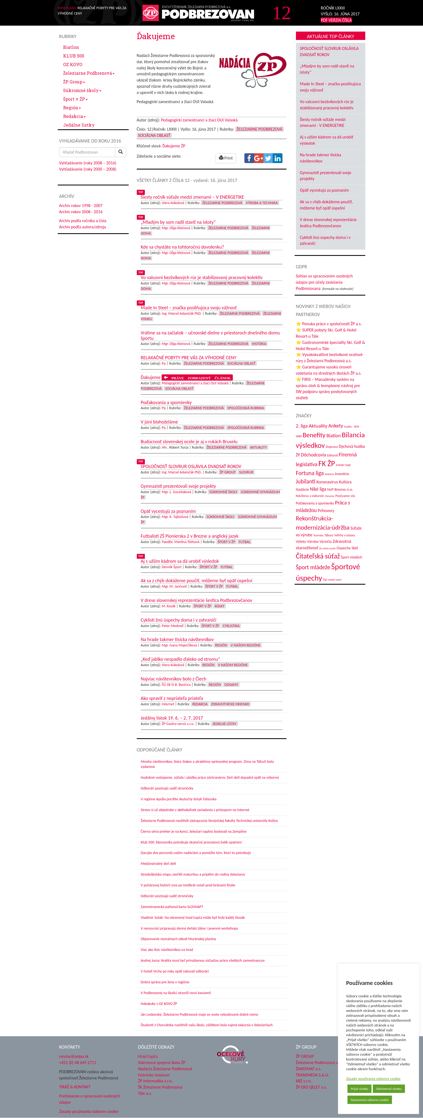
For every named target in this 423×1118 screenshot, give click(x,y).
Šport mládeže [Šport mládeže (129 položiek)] (313, 567)
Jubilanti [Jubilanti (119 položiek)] (305, 481)
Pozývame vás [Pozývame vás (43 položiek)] (345, 496)
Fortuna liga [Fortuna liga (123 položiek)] (310, 473)
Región (72, 107)
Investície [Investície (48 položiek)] (342, 474)
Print (226, 158)
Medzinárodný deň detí (158, 863)
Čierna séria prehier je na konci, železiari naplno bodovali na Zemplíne (194, 831)
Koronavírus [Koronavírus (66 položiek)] (327, 482)
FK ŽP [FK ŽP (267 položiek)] (326, 463)
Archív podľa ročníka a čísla (82, 220)
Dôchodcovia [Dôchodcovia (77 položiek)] (313, 455)
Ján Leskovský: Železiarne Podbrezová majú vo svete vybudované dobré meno (199, 1014)
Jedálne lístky (79, 125)
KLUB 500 (73, 56)
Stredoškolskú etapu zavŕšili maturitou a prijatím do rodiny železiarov (193, 874)
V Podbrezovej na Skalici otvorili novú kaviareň (176, 993)
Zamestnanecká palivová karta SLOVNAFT (172, 906)
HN (164, 447)
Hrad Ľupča (148, 1056)
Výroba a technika (262, 203)
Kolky (219, 606)
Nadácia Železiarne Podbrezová (165, 1068)
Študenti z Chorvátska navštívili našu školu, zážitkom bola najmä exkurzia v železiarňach (207, 1025)
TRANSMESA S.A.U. (312, 1075)
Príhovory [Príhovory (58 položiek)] (326, 510)
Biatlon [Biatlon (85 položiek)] (333, 435)
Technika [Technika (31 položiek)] (318, 535)
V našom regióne (245, 645)
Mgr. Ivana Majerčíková (179, 645)
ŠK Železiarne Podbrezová (160, 1087)
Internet (168, 704)
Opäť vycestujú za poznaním (324, 190)
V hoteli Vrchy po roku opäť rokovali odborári (175, 971)
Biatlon (71, 47)
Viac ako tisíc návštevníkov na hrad (167, 949)
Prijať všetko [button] (359, 1089)
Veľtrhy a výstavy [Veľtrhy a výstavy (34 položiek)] (345, 535)
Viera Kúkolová (173, 203)
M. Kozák (169, 606)
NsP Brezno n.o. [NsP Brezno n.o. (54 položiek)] (340, 489)
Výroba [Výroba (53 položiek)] (312, 541)
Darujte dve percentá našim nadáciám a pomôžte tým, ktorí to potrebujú (196, 853)
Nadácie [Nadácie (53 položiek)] (302, 489)
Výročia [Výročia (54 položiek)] (325, 541)
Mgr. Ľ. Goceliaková (176, 492)
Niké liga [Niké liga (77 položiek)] (318, 489)
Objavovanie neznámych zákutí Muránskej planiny (178, 939)
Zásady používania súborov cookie (373, 1078)
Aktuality (258, 447)
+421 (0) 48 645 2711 (77, 1062)
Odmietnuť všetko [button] (389, 1089)
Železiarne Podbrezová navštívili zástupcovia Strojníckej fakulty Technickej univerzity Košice (209, 820)
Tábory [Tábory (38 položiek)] (329, 535)
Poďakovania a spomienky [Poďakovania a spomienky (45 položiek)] (315, 503)
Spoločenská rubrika (245, 408)
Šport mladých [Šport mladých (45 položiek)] (351, 557)
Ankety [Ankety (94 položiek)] (335, 425)
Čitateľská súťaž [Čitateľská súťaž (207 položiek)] (318, 556)
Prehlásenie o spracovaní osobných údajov (89, 1099)
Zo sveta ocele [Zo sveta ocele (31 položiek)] (327, 548)
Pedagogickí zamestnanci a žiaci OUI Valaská (199, 120)
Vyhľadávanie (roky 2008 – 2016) (87, 162)
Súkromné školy (82, 90)
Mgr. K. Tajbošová (175, 516)
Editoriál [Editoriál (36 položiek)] (332, 455)
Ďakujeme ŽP (173, 145)
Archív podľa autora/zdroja (82, 226)
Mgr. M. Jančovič (174, 586)
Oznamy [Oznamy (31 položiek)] (329, 496)
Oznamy (231, 684)
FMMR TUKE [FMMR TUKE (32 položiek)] (343, 465)
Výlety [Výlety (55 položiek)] (301, 541)
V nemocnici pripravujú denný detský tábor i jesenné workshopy (189, 928)
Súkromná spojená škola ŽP (162, 1062)
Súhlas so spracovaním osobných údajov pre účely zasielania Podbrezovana (324, 282)
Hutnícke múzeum (154, 1075)
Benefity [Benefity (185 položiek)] (314, 435)
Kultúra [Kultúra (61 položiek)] (345, 482)
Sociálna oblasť (154, 135)
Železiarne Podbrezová (89, 73)
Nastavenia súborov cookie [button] (370, 1100)
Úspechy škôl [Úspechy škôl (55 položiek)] (347, 548)
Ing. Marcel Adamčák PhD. (182, 313)
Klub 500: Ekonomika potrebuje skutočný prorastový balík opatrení (191, 842)
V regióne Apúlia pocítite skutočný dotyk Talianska (179, 799)
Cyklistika (231, 626)
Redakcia (74, 116)
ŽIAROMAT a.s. (309, 1068)
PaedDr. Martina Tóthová (181, 542)
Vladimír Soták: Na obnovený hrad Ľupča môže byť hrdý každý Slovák (193, 917)
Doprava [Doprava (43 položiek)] (332, 447)
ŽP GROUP (305, 1056)
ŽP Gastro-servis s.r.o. (178, 723)
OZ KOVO (72, 64)
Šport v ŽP (75, 99)
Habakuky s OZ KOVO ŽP (159, 1003)
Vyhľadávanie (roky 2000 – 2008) (87, 169)
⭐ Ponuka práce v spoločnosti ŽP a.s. (329, 323)
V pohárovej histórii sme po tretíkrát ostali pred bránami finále (188, 885)
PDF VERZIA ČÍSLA (336, 20)
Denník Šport (172, 567)
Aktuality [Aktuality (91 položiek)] (318, 426)
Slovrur (246, 472)
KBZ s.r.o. (304, 1080)
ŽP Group (74, 81)
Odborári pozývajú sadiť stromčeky (167, 788)
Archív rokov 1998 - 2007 (81, 205)
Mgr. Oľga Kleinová (176, 228)
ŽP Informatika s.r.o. (155, 1080)
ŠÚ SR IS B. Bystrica (176, 684)
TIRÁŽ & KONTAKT (74, 1086)
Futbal (244, 542)
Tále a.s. (145, 1093)
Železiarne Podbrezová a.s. (319, 1062)
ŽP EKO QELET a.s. (311, 1087)
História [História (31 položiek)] (329, 474)
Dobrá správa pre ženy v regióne (165, 982)
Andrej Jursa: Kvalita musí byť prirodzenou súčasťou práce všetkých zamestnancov (203, 960)
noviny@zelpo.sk (73, 1056)
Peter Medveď (172, 626)
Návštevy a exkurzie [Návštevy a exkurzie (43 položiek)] (310, 496)
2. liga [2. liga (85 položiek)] (302, 426)
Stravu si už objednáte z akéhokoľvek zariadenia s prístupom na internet (195, 810)
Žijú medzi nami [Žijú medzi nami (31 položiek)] (332, 579)
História (259, 343)
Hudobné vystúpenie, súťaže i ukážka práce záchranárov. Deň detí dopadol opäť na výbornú (210, 777)
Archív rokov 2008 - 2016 (81, 211)
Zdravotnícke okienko (230, 704)
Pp (164, 363)
